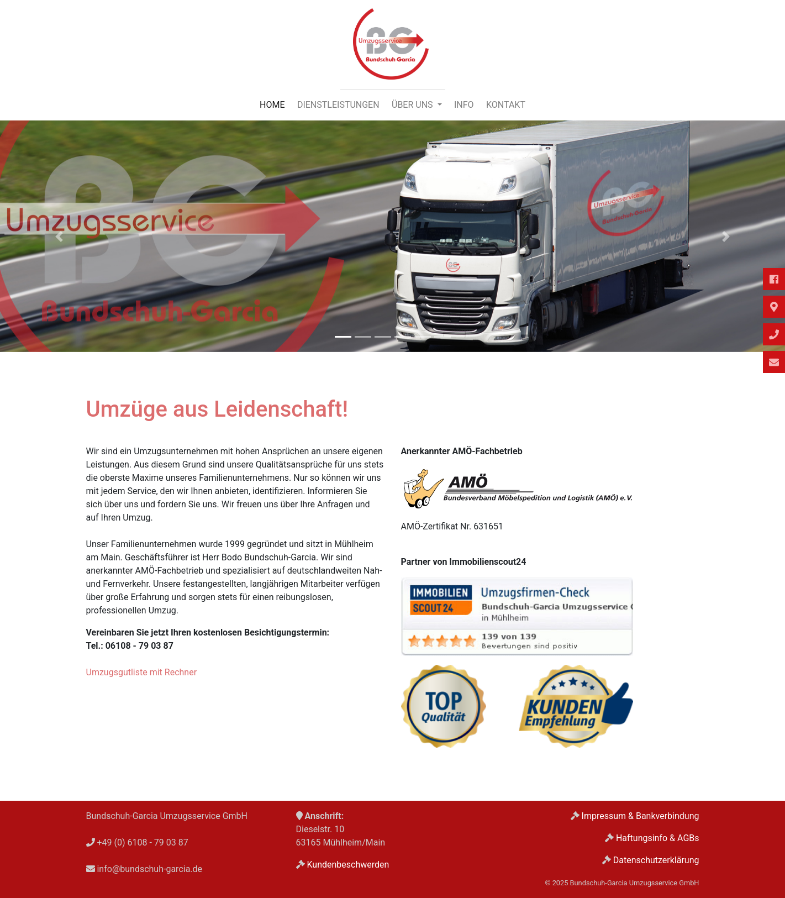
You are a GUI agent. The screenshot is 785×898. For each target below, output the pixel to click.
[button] (59, 235)
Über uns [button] (413, 104)
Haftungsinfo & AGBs (657, 838)
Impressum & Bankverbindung (640, 816)
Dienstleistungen (338, 104)
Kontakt (505, 104)
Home (272, 104)
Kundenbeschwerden (348, 864)
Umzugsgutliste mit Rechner (141, 672)
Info (464, 104)
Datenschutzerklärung (656, 860)
